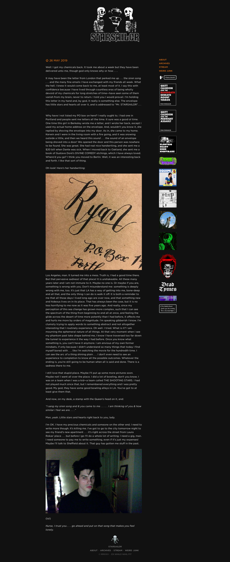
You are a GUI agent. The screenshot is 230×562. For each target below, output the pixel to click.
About (163, 60)
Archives (164, 63)
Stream (163, 67)
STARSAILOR (115, 547)
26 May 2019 (56, 60)
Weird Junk (165, 71)
